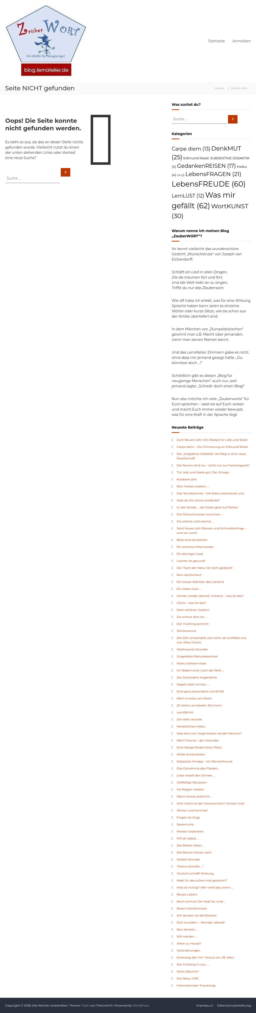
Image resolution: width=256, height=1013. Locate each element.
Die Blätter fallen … (190, 845)
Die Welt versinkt (189, 719)
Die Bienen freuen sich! (194, 852)
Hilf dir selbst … (188, 838)
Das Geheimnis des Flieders (197, 768)
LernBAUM (185, 712)
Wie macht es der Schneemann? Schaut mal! (210, 803)
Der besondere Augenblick (197, 677)
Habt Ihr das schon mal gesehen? (202, 880)
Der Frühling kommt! (192, 624)
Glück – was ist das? (191, 603)
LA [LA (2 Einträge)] (180, 175)
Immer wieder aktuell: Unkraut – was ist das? (210, 596)
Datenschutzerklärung (234, 1005)
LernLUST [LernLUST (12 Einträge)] (188, 196)
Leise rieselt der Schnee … (196, 775)
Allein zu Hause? (189, 943)
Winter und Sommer (192, 810)
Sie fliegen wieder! (190, 789)
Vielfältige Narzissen (192, 782)
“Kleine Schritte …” (190, 866)
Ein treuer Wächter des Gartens (200, 582)
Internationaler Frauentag (196, 985)
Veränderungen (188, 950)
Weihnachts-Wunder (192, 649)
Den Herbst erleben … (193, 486)
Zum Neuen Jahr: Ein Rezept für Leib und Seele (212, 440)
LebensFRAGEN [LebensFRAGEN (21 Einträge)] (214, 174)
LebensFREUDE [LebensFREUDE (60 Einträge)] (209, 184)
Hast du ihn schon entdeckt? (198, 500)
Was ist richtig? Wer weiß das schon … (205, 887)
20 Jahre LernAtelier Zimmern (199, 705)
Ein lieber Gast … (189, 589)
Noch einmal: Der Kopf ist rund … (201, 901)
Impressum (204, 1005)
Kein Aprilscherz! (189, 575)
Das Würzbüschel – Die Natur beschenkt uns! (210, 493)
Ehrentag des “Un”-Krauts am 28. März (205, 957)
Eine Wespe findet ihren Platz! (199, 747)
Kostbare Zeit (187, 479)
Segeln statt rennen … (193, 684)
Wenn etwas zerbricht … (194, 796)
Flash (85, 1005)
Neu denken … (187, 929)
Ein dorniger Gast (190, 554)
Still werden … (187, 936)
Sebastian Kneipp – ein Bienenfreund (204, 761)
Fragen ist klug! (188, 817)
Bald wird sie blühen (192, 540)
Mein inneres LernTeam (194, 698)
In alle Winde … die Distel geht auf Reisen (207, 507)
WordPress (141, 1005)
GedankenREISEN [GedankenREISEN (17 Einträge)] (206, 166)
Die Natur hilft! (188, 978)
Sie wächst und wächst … (195, 521)
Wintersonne (186, 631)
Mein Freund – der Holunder (198, 740)
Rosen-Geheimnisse (192, 908)
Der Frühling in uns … (192, 964)
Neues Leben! (187, 894)
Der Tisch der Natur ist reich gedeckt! (204, 568)
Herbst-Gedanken (190, 831)
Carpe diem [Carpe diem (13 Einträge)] (191, 149)
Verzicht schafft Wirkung (195, 873)
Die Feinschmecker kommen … (200, 514)
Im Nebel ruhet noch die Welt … (200, 670)
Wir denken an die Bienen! (196, 915)
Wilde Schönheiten (191, 754)
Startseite (216, 41)
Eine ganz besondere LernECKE (200, 691)
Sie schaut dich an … (192, 617)
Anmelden (241, 41)
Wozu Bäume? (188, 971)
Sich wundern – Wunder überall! (201, 922)
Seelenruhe (185, 824)
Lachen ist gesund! (191, 561)
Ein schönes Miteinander (195, 547)
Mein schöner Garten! (193, 610)
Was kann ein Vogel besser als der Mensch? (209, 733)
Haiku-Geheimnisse (191, 663)
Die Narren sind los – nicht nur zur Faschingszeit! (213, 465)
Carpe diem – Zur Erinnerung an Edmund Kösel (212, 447)
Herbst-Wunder (188, 859)
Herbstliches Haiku (191, 726)
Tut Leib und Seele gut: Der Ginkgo (203, 472)
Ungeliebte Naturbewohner (197, 656)
